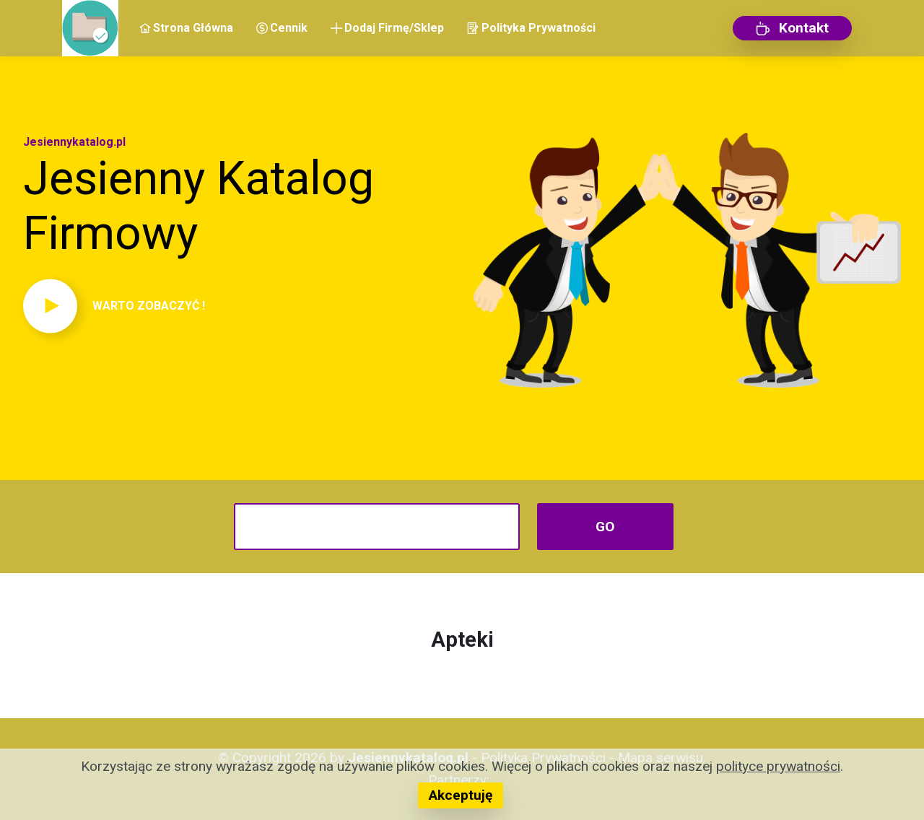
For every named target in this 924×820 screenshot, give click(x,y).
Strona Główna (186, 28)
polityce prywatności (778, 766)
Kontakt (792, 27)
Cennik (282, 28)
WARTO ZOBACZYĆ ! (148, 306)
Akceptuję (460, 795)
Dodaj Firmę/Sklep (387, 28)
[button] (236, 306)
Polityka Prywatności (531, 28)
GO (605, 526)
